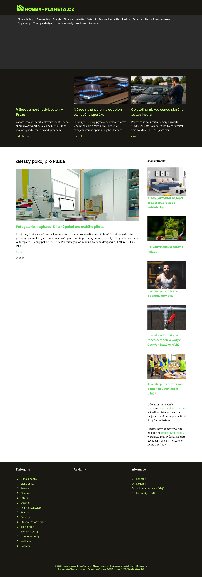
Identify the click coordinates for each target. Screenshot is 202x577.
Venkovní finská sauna (173, 408)
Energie (57, 19)
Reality (126, 19)
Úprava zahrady (64, 23)
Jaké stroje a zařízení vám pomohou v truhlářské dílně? (165, 388)
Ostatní (91, 19)
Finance (68, 19)
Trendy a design (42, 23)
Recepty (137, 19)
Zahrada (94, 23)
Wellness (81, 23)
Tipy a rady (24, 23)
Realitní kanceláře (109, 19)
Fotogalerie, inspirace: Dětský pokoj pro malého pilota (60, 227)
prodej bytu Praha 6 (172, 432)
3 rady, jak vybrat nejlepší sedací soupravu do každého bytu (165, 202)
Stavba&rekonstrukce (157, 19)
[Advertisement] (101, 46)
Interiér (80, 19)
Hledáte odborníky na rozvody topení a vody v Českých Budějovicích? (163, 339)
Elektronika (43, 19)
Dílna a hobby (25, 19)
